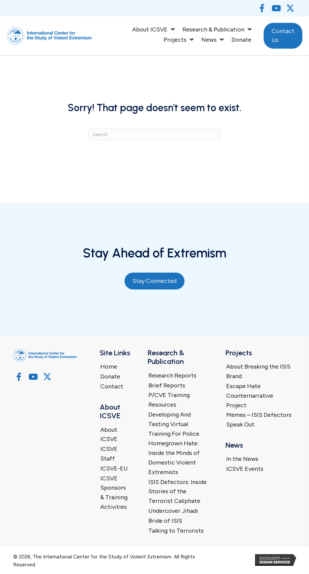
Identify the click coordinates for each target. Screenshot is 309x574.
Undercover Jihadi (173, 510)
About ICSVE (109, 434)
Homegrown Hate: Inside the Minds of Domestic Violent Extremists (174, 457)
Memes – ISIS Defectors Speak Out (258, 419)
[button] (261, 8)
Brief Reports (166, 385)
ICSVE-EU (114, 468)
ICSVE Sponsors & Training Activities (114, 492)
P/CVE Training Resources (169, 399)
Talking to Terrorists (176, 530)
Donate (110, 376)
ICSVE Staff (109, 453)
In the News (242, 459)
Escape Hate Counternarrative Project (249, 395)
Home (108, 366)
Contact (111, 386)
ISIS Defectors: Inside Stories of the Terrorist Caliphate (177, 491)
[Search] (154, 134)
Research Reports (172, 375)
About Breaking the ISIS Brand (258, 371)
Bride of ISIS (165, 520)
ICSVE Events (244, 468)
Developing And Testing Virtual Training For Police (173, 424)
